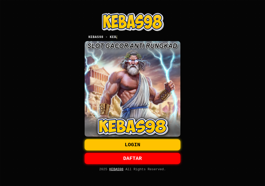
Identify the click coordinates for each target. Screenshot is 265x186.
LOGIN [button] (132, 144)
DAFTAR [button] (132, 159)
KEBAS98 (116, 170)
